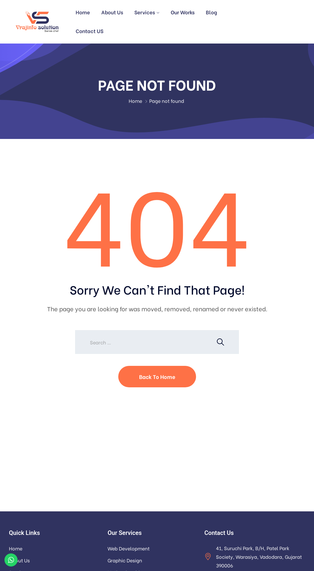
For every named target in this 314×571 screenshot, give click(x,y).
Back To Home (157, 376)
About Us (112, 12)
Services (144, 12)
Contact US (89, 31)
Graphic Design (125, 560)
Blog (211, 12)
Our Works (183, 12)
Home (83, 12)
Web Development (129, 548)
